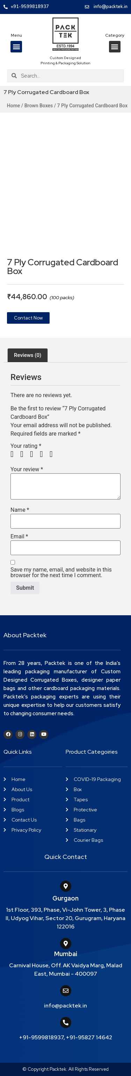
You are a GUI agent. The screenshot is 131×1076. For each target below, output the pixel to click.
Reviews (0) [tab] (27, 355)
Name (19, 510)
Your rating (25, 446)
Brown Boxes (38, 105)
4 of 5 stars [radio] (44, 454)
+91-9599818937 (41, 1037)
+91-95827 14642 (89, 1037)
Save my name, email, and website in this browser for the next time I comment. (61, 572)
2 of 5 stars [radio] (24, 454)
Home (13, 105)
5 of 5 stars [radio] (54, 454)
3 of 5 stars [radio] (34, 454)
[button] (16, 46)
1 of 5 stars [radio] (14, 454)
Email (19, 536)
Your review (26, 469)
